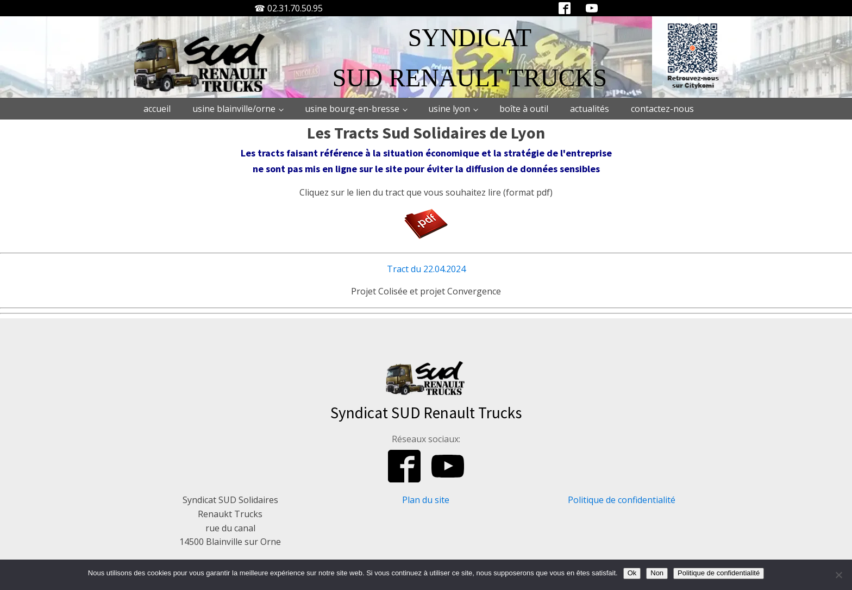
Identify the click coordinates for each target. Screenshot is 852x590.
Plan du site (425, 500)
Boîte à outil (523, 109)
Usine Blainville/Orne (233, 109)
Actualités (589, 109)
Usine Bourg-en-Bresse (352, 109)
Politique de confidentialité (621, 500)
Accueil (157, 109)
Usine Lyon (449, 109)
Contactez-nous (662, 109)
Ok (632, 573)
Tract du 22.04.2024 (426, 269)
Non (656, 573)
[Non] (838, 574)
